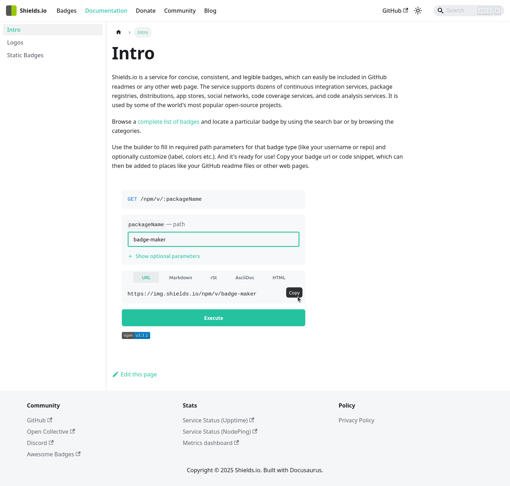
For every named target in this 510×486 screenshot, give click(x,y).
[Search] (469, 10)
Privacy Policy (356, 420)
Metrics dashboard (211, 443)
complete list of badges (169, 121)
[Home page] (118, 32)
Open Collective (51, 431)
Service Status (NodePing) (220, 431)
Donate (145, 10)
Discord (40, 443)
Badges (66, 10)
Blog (210, 10)
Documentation (106, 10)
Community (180, 10)
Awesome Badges (53, 454)
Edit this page (134, 374)
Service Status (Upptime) (218, 420)
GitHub (395, 10)
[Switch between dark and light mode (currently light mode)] (418, 10)
